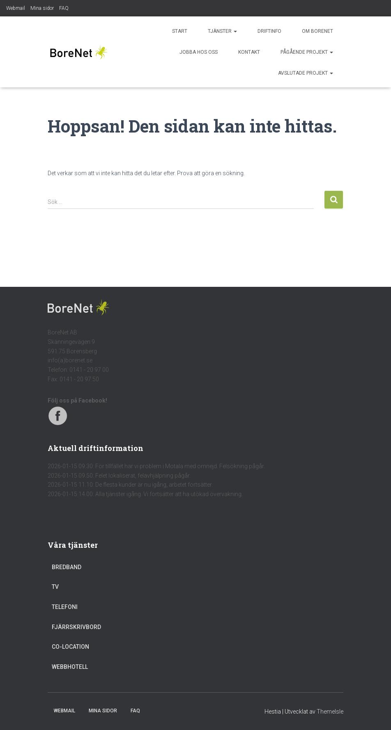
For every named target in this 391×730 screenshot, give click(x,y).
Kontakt (249, 52)
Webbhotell (70, 667)
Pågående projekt (307, 52)
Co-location (70, 646)
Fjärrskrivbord (76, 627)
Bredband (66, 567)
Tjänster (222, 31)
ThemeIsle (330, 711)
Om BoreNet (317, 31)
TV (55, 587)
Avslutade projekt (305, 73)
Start (179, 31)
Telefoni (65, 607)
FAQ (64, 8)
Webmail (15, 8)
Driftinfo (269, 31)
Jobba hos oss (198, 52)
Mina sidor (42, 8)
